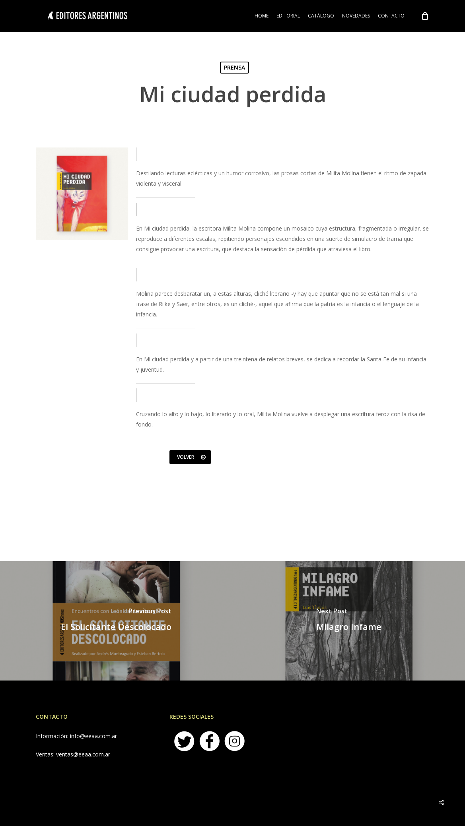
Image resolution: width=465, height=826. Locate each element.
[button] (190, 457)
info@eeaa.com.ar (93, 736)
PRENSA (234, 67)
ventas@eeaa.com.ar (83, 754)
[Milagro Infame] (349, 621)
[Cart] (424, 16)
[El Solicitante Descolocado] (116, 621)
